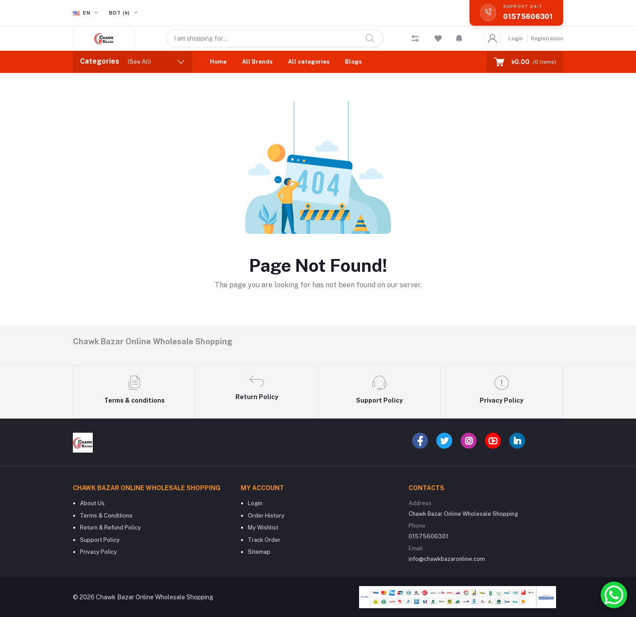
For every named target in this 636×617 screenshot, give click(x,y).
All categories (308, 61)
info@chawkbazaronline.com (447, 559)
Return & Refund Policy (110, 527)
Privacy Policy (98, 551)
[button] (459, 38)
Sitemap (259, 551)
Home (218, 61)
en (82, 12)
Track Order (264, 540)
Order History (266, 515)
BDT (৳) (120, 12)
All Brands (257, 61)
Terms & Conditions (106, 515)
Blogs (353, 61)
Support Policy (100, 540)
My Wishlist (263, 527)
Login (515, 38)
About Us (92, 503)
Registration (547, 38)
